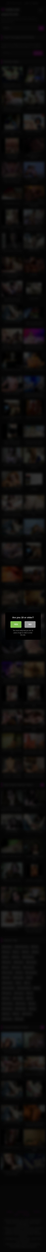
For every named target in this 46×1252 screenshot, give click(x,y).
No (30, 624)
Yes (16, 624)
